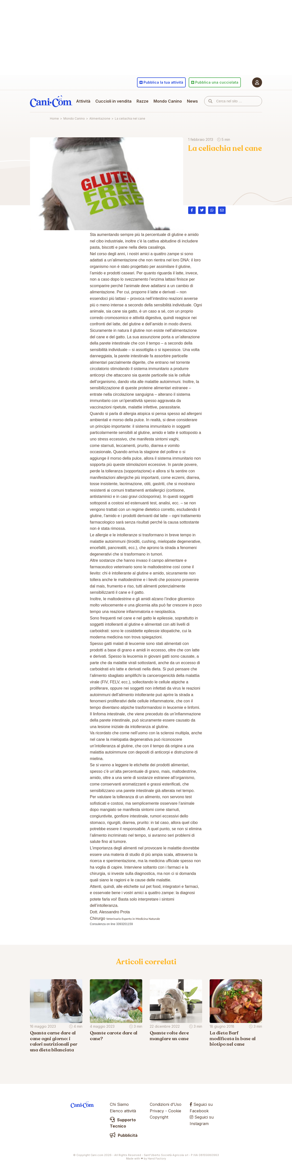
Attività (83, 101)
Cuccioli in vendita (113, 101)
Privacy (157, 1110)
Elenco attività (123, 1110)
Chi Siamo (119, 1104)
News (192, 101)
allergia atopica (136, 413)
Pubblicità (124, 1135)
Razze (142, 101)
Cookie (174, 1110)
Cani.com (51, 101)
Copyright (159, 1117)
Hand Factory (157, 1158)
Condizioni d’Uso (165, 1104)
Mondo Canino (167, 101)
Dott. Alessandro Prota (110, 912)
